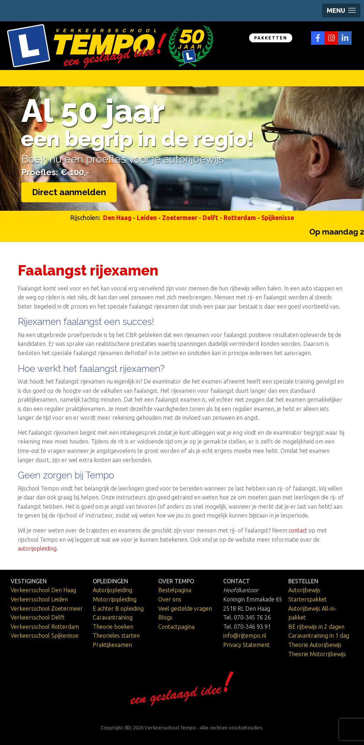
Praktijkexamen (112, 645)
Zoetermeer (179, 217)
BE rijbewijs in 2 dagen (316, 626)
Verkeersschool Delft (38, 617)
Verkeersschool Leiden (39, 599)
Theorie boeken (113, 626)
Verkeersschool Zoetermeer (47, 608)
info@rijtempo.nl (244, 635)
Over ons (169, 599)
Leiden (147, 217)
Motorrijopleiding (114, 599)
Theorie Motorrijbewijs (317, 654)
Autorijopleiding (112, 590)
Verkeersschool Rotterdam (45, 626)
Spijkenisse (277, 217)
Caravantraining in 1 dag (318, 635)
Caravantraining (113, 617)
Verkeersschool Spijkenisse (45, 635)
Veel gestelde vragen (185, 608)
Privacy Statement (246, 645)
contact (298, 530)
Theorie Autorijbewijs (315, 645)
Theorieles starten (116, 635)
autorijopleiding (37, 548)
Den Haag (117, 217)
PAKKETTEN (270, 38)
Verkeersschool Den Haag (43, 590)
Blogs (165, 617)
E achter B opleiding (118, 608)
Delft (210, 217)
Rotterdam (240, 217)
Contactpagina (176, 626)
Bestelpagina (174, 590)
